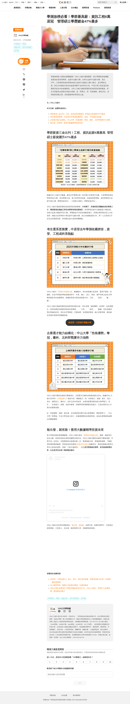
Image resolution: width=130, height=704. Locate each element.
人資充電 (63, 8)
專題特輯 (52, 8)
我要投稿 (53, 695)
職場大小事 (40, 8)
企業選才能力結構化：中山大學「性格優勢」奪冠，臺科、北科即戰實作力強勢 (80, 120)
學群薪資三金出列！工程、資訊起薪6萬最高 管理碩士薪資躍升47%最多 (77, 114)
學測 (24, 44)
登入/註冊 (123, 2)
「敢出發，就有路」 (78, 525)
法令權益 (74, 8)
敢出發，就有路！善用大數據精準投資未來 (66, 123)
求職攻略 (28, 8)
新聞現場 (85, 8)
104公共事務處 (23, 35)
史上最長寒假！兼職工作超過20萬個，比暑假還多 (69, 585)
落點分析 (17, 47)
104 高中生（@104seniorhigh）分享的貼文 (75, 517)
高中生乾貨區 (27, 47)
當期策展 (107, 8)
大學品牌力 (62, 398)
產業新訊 (17, 8)
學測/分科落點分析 (65, 292)
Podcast (96, 8)
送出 (80, 683)
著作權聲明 (76, 695)
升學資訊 (17, 44)
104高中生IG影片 (82, 444)
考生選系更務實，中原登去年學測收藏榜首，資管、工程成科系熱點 (76, 117)
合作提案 (64, 695)
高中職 (16, 51)
